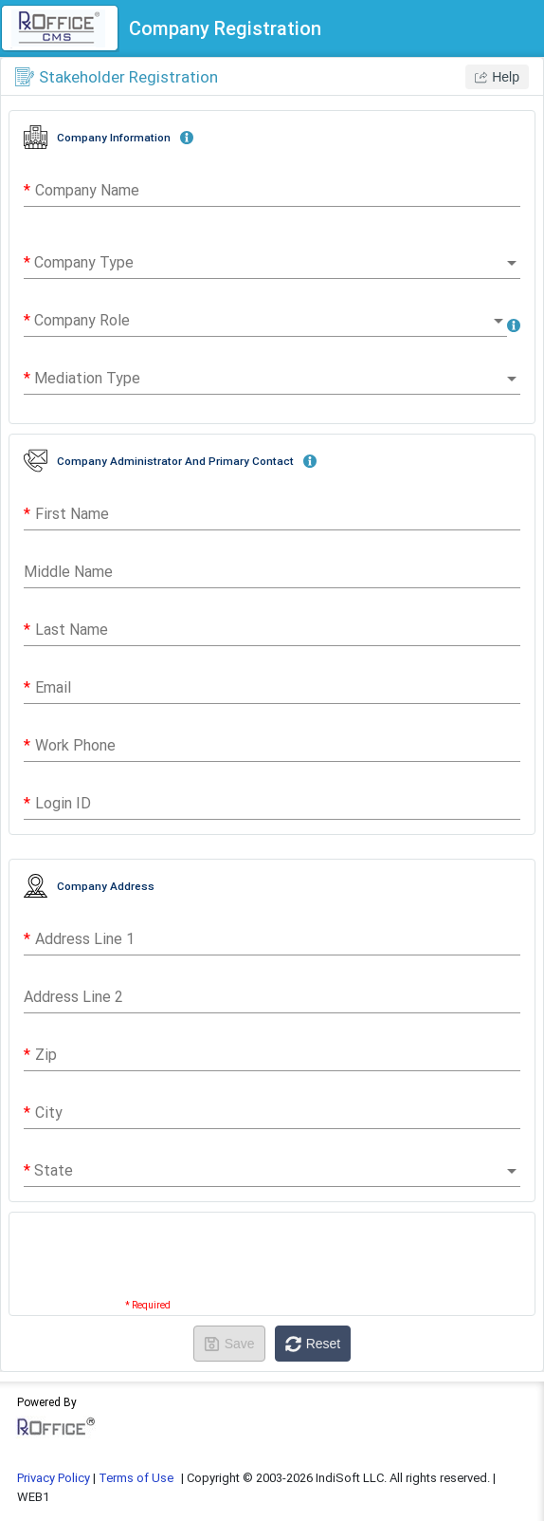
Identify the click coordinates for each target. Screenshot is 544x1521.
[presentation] (272, 1264)
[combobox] (272, 262)
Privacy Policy (53, 1478)
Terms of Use (136, 1478)
